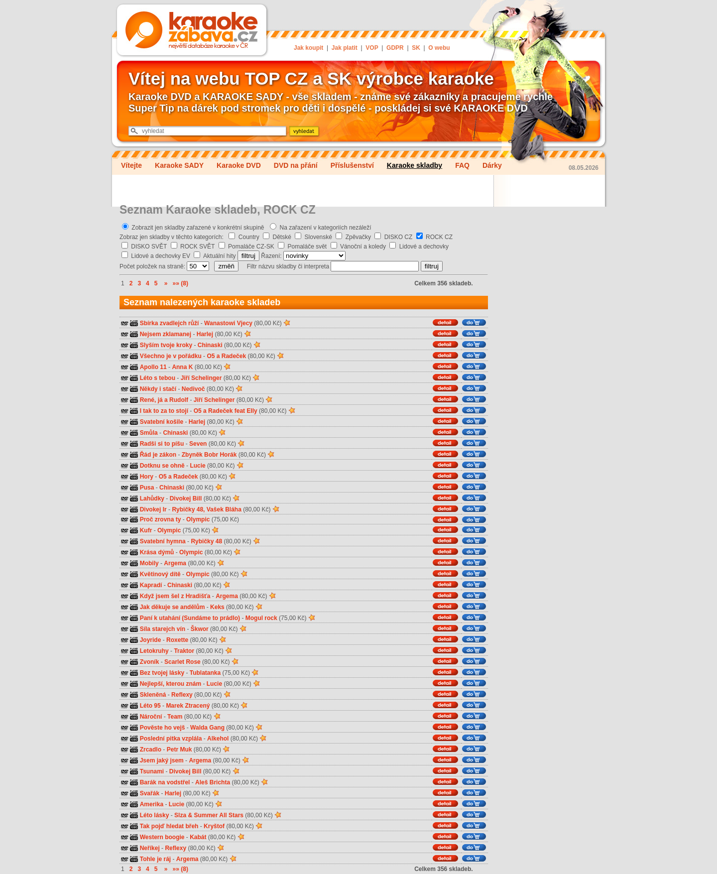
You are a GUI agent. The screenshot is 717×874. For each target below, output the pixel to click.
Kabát (198, 837)
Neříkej (150, 848)
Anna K (182, 367)
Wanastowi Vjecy (228, 323)
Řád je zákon (158, 454)
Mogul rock (261, 618)
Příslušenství (352, 165)
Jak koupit (308, 47)
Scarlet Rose (182, 661)
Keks (217, 607)
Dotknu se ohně (162, 465)
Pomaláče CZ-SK (251, 246)
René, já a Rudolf (164, 399)
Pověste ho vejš (162, 727)
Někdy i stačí (158, 388)
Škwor (200, 628)
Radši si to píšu (162, 443)
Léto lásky (154, 815)
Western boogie (162, 837)
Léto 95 (150, 705)
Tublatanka (205, 672)
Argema (175, 563)
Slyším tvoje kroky (166, 345)
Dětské (282, 237)
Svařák (149, 793)
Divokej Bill (186, 498)
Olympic (198, 519)
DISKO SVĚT (149, 246)
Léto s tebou (157, 378)
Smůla (149, 432)
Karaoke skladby (414, 165)
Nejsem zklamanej (165, 334)
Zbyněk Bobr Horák (209, 454)
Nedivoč (193, 388)
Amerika (151, 804)
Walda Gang (207, 727)
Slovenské (318, 237)
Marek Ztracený (188, 705)
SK (416, 47)
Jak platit (345, 47)
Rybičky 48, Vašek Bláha (206, 509)
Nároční (151, 716)
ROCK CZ (439, 237)
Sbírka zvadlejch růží (169, 323)
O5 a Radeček (226, 356)
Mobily (149, 563)
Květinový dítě (160, 574)
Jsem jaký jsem (162, 760)
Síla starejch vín (162, 628)
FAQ (462, 165)
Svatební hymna (163, 541)
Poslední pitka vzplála (171, 738)
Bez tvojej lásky (162, 672)
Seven (198, 443)
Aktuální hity (219, 255)
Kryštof (214, 826)
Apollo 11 (153, 367)
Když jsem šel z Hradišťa (175, 596)
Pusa (147, 487)
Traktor (184, 650)
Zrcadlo (150, 749)
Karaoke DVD (239, 165)
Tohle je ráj (155, 859)
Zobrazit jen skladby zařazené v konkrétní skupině (197, 227)
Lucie (197, 465)
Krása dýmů (157, 552)
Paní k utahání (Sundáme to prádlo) (190, 618)
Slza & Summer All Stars (208, 815)
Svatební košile (161, 421)
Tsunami (152, 771)
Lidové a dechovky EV (160, 255)
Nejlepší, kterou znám (170, 683)
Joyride (150, 639)
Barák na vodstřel (165, 782)
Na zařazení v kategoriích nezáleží (325, 227)
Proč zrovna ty (160, 519)
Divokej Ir (153, 509)
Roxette (177, 639)
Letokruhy (154, 650)
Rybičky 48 (206, 541)
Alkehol (218, 738)
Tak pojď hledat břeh (169, 826)
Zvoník (149, 661)
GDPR (395, 47)
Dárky (492, 165)
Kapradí (151, 585)
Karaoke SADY (179, 165)
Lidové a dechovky (424, 246)
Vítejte (131, 165)
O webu (439, 47)
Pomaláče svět (307, 246)
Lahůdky (152, 498)
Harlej (205, 334)
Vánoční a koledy (363, 246)
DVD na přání (296, 165)
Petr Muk (179, 749)
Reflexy (182, 694)
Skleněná (153, 694)
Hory (146, 476)
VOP (371, 47)
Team (174, 716)
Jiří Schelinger (201, 378)
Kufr (146, 530)
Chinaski (210, 345)
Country (249, 237)
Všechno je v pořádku (171, 356)
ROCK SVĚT (197, 246)
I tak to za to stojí (164, 410)
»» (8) (180, 283)
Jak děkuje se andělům (172, 607)
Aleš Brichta (212, 782)
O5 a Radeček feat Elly (225, 410)
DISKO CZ (398, 237)
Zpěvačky (358, 237)
